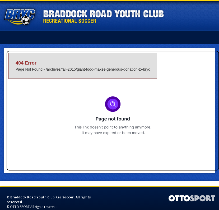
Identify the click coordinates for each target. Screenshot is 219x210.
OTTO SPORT (20, 206)
